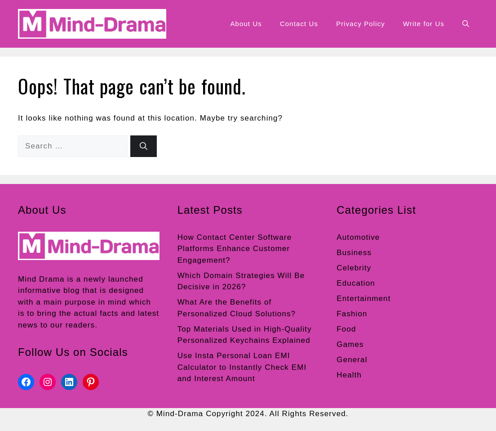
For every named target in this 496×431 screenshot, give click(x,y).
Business (354, 252)
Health (349, 375)
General (352, 359)
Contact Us (299, 23)
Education (356, 283)
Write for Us (423, 23)
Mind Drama (41, 279)
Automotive (358, 237)
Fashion (352, 314)
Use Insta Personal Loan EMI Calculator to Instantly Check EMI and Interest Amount (242, 367)
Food (346, 329)
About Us (246, 23)
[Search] (143, 146)
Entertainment (363, 298)
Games (350, 344)
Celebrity (354, 268)
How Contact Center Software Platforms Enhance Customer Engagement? (234, 249)
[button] (465, 23)
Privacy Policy (360, 23)
